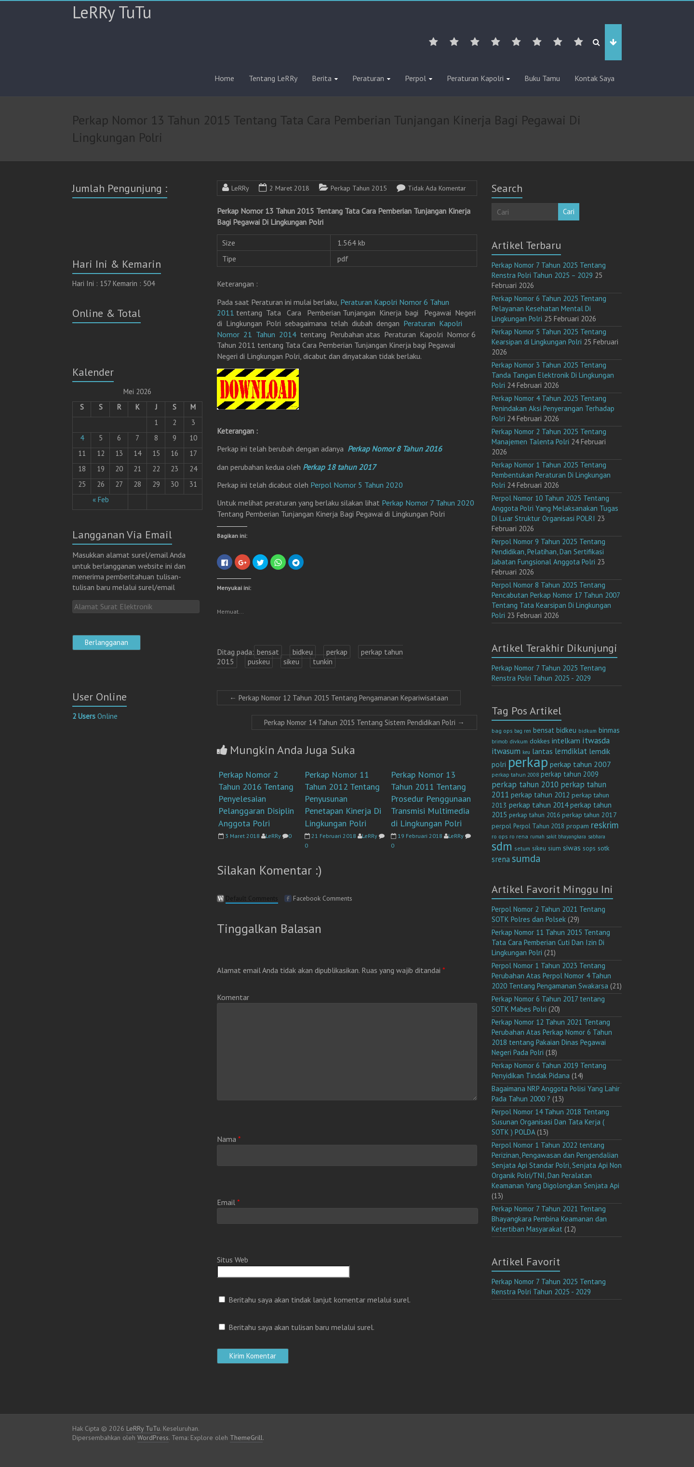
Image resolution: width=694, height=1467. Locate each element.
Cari (568, 211)
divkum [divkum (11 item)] (518, 741)
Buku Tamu (542, 78)
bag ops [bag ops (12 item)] (502, 730)
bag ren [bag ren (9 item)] (522, 730)
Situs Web (232, 1259)
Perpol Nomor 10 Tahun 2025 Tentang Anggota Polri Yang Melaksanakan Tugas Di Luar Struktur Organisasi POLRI (555, 508)
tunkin (323, 661)
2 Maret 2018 (289, 188)
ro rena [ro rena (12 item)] (518, 836)
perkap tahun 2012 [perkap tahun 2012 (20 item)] (540, 794)
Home (224, 78)
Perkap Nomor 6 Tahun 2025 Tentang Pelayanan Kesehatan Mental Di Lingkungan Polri (549, 308)
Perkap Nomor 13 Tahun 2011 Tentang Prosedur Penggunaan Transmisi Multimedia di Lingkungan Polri (431, 799)
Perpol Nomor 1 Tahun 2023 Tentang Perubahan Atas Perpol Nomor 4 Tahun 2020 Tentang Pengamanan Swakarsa (551, 975)
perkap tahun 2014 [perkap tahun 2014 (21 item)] (538, 804)
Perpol (415, 78)
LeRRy (240, 188)
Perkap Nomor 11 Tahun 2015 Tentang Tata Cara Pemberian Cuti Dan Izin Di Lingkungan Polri (551, 942)
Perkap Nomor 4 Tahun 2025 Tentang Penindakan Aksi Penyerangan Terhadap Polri (553, 408)
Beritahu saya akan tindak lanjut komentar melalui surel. (319, 1299)
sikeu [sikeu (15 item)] (539, 848)
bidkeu (303, 652)
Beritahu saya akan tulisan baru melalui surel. (301, 1327)
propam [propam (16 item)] (577, 826)
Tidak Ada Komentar (437, 188)
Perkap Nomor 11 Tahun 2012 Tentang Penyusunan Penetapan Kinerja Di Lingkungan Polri (343, 799)
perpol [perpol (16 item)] (501, 826)
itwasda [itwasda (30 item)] (596, 740)
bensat (268, 652)
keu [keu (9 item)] (526, 752)
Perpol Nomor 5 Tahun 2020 (356, 485)
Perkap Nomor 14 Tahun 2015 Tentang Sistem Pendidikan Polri (364, 722)
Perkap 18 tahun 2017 (339, 467)
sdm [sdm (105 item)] (502, 846)
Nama (229, 1139)
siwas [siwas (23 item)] (572, 847)
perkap (336, 652)
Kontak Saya (594, 78)
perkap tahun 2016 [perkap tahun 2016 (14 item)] (534, 815)
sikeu (291, 661)
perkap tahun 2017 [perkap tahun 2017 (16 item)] (589, 814)
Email (228, 1202)
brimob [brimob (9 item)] (499, 741)
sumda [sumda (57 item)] (526, 858)
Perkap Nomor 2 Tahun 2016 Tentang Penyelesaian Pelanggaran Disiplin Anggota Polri (256, 799)
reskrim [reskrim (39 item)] (605, 825)
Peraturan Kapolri (475, 78)
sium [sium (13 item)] (554, 848)
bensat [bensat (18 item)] (543, 730)
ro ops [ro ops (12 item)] (499, 836)
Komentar (233, 997)
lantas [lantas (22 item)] (542, 751)
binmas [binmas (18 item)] (609, 730)
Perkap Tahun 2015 (359, 188)
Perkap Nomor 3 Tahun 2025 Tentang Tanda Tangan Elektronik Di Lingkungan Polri (553, 375)
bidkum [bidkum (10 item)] (587, 730)
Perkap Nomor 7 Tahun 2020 (428, 502)
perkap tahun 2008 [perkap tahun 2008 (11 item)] (515, 774)
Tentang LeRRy (273, 78)
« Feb (101, 499)
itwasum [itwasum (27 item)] (506, 751)
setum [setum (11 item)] (522, 848)
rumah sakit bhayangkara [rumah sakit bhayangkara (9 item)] (558, 836)
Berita (322, 78)
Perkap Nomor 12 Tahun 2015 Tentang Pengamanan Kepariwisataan (338, 697)
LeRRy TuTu (111, 12)
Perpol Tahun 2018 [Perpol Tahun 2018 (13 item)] (538, 826)
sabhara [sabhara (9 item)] (596, 836)
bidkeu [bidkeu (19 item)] (566, 730)
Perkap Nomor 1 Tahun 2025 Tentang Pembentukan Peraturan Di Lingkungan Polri (551, 475)
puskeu (259, 661)
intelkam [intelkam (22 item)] (566, 740)
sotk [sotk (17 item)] (604, 847)
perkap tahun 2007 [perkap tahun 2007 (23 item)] (580, 764)
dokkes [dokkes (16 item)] (540, 741)
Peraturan (368, 78)
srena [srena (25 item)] (501, 859)
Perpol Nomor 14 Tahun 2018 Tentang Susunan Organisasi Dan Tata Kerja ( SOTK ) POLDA (550, 1122)
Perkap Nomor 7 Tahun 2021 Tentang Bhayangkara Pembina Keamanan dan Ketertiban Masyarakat (549, 1219)
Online (95, 716)
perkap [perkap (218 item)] (528, 762)
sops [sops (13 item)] (589, 848)
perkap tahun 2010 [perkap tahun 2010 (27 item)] (525, 784)
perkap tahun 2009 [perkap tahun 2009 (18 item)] (570, 774)
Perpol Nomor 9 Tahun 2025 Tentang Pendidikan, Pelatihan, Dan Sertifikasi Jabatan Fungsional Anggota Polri (548, 551)
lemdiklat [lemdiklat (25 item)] (571, 751)
